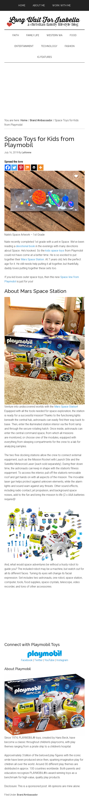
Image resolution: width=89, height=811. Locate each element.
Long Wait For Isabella (44, 22)
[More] (40, 167)
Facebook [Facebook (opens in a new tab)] (27, 660)
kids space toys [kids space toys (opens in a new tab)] (54, 250)
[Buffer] (34, 167)
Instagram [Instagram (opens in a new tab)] (62, 660)
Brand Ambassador (27, 794)
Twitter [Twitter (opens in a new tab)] (38, 660)
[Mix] (27, 167)
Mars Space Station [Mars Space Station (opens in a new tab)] (32, 259)
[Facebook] (8, 167)
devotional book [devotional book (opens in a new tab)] (25, 246)
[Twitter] (14, 167)
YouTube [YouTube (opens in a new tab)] (49, 660)
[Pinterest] (21, 167)
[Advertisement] (44, 86)
